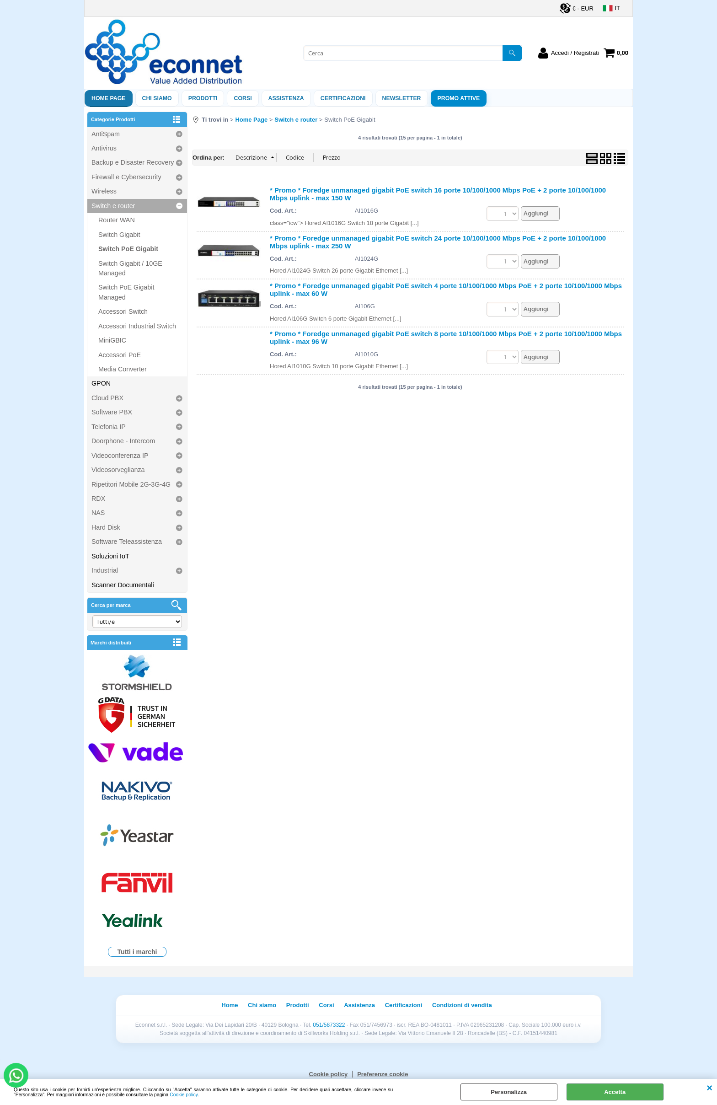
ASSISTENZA (286, 98)
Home (229, 1005)
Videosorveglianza (118, 469)
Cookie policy (184, 1094)
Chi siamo (157, 98)
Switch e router (113, 205)
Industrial (104, 570)
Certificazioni (343, 98)
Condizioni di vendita (462, 1005)
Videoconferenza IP (120, 455)
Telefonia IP (108, 426)
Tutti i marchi (137, 951)
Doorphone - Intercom (123, 441)
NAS (98, 512)
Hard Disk (105, 527)
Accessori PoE (119, 355)
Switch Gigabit (119, 234)
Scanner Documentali (122, 585)
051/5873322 (329, 1025)
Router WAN (116, 220)
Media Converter (122, 369)
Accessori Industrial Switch (137, 326)
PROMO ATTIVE (459, 98)
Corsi (242, 98)
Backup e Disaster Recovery (132, 162)
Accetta (615, 1092)
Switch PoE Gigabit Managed (126, 292)
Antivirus (104, 148)
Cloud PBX (107, 398)
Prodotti (203, 98)
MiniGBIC (112, 340)
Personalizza (509, 1092)
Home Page (108, 98)
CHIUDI (709, 1088)
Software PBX (111, 412)
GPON (101, 383)
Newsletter (401, 98)
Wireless (104, 191)
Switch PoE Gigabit (128, 248)
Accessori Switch (123, 311)
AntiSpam (105, 134)
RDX (98, 498)
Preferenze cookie (382, 1074)
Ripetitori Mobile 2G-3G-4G (131, 484)
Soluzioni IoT (110, 556)
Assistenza (359, 1005)
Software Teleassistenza (126, 541)
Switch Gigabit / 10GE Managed (130, 268)
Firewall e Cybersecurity (126, 177)
